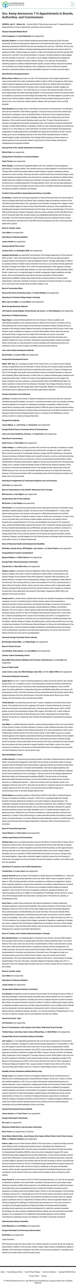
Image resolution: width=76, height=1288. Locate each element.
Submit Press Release (32, 1272)
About (3, 1272)
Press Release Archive (15, 1272)
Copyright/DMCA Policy (66, 1272)
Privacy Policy (34, 1276)
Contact (44, 1276)
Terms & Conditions (49, 1272)
